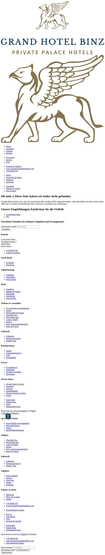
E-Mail (9, 227)
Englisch (23, 411)
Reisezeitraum (7, 547)
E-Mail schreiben (13, 253)
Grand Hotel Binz (13, 214)
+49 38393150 (12, 251)
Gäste (8, 550)
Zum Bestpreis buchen (15, 510)
